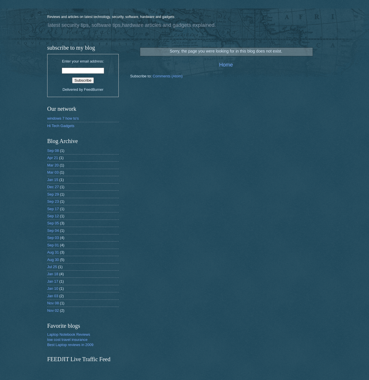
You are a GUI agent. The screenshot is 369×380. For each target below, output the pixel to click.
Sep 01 (53, 245)
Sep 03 (53, 238)
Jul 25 (52, 267)
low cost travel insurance (67, 339)
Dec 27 (53, 187)
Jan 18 (52, 274)
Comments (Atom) (167, 76)
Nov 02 (53, 310)
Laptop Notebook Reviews (68, 334)
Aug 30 (53, 260)
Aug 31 (53, 252)
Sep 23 (53, 201)
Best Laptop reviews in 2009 (70, 345)
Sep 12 (53, 216)
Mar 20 (53, 165)
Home (226, 65)
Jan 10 (52, 288)
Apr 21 (52, 158)
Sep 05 (53, 223)
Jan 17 (52, 281)
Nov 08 (53, 303)
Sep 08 (53, 150)
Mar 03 (53, 172)
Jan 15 (52, 180)
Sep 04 (53, 230)
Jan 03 (52, 296)
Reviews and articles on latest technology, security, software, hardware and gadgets (110, 17)
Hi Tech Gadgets (60, 126)
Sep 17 (53, 209)
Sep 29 (53, 194)
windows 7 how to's (63, 118)
